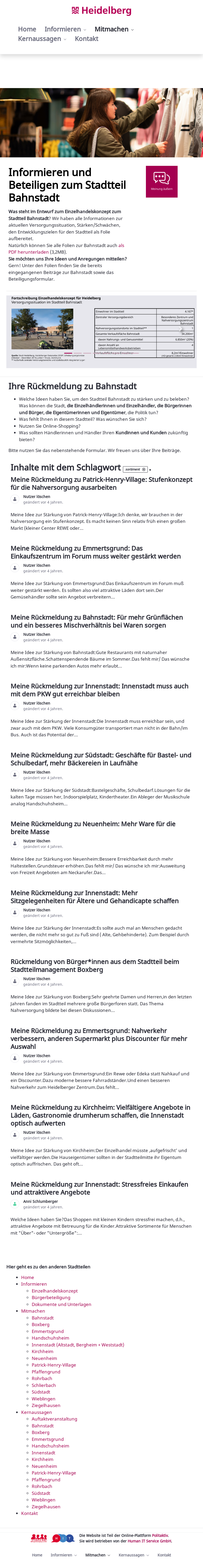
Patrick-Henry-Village (54, 1365)
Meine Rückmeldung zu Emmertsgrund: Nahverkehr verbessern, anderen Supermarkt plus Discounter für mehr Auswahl (99, 1038)
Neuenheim (44, 1358)
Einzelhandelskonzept (55, 1291)
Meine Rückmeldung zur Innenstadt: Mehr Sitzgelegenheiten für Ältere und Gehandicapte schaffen (95, 896)
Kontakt (29, 1513)
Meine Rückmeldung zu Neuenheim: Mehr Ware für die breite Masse (93, 827)
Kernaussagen (36, 1412)
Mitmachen (33, 1311)
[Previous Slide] (22, 328)
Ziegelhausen (46, 1405)
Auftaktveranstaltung (54, 1419)
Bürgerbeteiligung (51, 1297)
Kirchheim (42, 1351)
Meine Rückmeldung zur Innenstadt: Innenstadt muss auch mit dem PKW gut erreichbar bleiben (99, 690)
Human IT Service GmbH (149, 1540)
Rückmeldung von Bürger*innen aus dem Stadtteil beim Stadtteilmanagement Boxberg (95, 965)
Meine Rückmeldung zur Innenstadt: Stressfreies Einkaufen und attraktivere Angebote (99, 1188)
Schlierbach (44, 1385)
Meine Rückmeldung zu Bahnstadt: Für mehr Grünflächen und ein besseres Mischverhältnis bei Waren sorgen (97, 621)
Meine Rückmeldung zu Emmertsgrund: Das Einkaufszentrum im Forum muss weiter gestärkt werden (96, 552)
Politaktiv (160, 1535)
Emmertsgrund (48, 1331)
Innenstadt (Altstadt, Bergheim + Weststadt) (78, 1345)
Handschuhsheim (50, 1338)
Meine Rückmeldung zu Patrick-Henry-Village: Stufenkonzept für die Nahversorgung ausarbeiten (101, 483)
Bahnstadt (43, 1318)
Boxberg (40, 1324)
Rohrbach (42, 1378)
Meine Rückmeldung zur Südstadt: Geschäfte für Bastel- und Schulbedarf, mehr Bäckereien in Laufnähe (101, 759)
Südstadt (41, 1392)
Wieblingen (44, 1399)
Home (27, 1277)
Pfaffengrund (46, 1372)
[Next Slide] (181, 328)
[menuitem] (27, 29)
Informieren (34, 1284)
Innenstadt (43, 1453)
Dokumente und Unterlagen (61, 1304)
